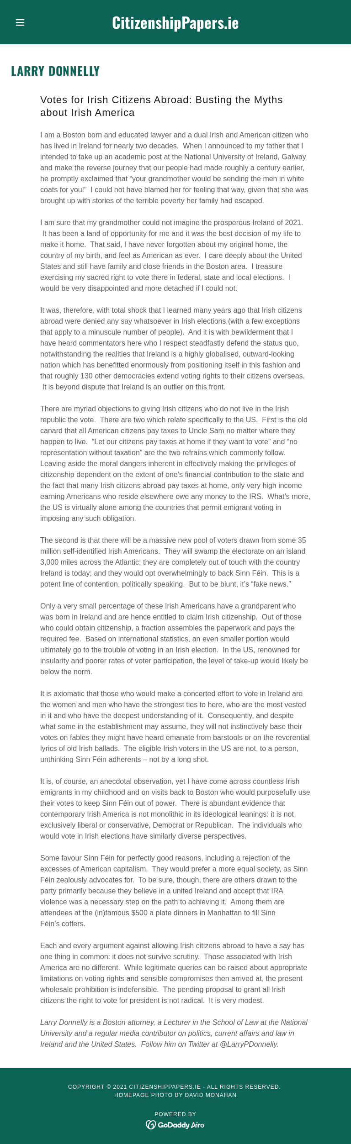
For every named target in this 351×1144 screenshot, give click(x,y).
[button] (35, 22)
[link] (175, 26)
